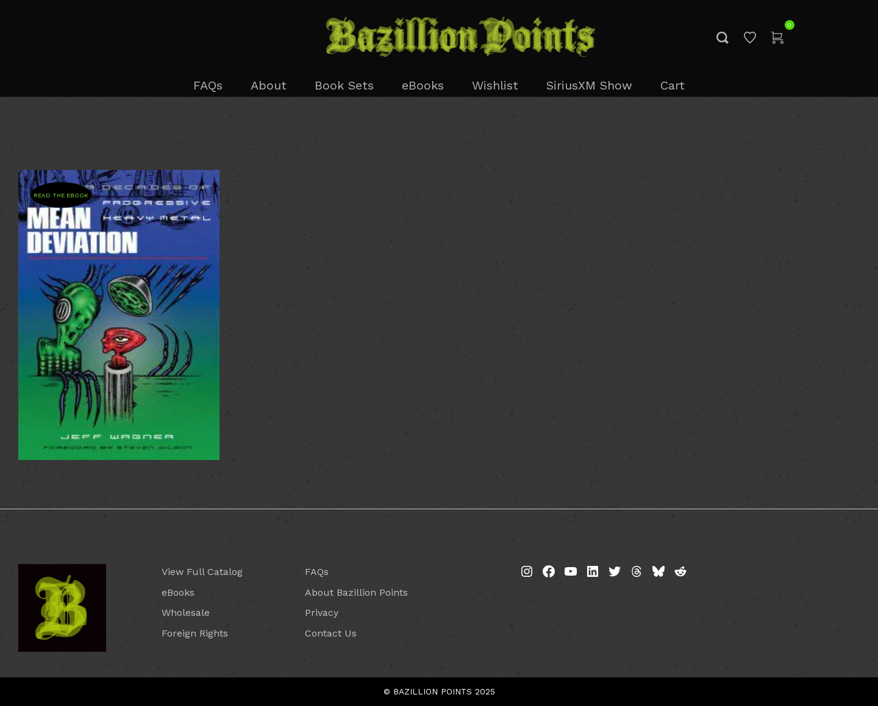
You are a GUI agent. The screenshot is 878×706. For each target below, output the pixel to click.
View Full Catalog (202, 571)
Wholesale (186, 612)
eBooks (178, 592)
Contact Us (331, 633)
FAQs (317, 571)
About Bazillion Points (356, 592)
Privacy (321, 612)
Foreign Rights (195, 633)
